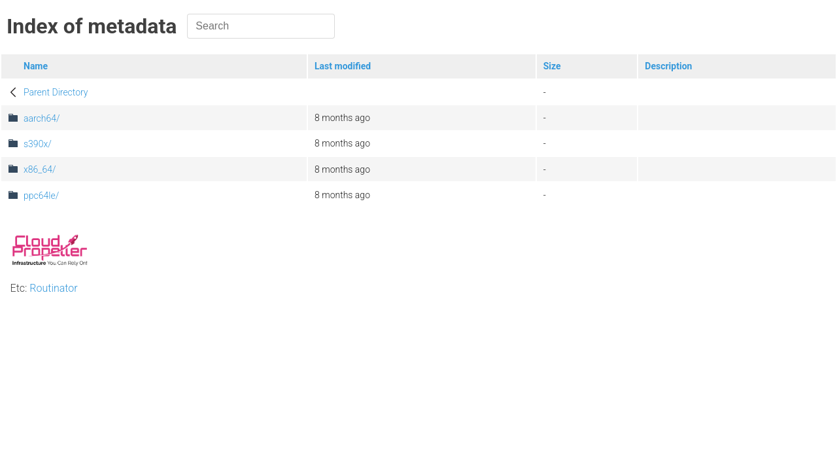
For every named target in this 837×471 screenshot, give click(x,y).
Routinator (53, 288)
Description (668, 66)
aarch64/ (42, 118)
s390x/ (38, 144)
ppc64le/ (41, 195)
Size (552, 66)
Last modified (343, 66)
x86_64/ (40, 169)
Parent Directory (56, 92)
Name (36, 66)
